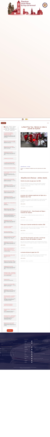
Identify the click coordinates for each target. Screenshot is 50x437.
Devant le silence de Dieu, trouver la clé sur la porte (9, 175)
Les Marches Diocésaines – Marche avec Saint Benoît (9, 310)
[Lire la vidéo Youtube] (34, 139)
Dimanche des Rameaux (8, 233)
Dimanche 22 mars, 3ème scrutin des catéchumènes (9, 259)
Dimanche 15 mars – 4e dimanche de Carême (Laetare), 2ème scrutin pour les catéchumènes (9, 278)
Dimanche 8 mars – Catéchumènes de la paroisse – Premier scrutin (9, 321)
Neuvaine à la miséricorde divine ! (9, 216)
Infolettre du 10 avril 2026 (9, 198)
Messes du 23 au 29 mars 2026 (9, 265)
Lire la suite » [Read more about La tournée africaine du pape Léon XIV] (23, 258)
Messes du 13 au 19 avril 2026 (10, 192)
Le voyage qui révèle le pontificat (8, 163)
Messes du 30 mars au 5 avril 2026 (9, 239)
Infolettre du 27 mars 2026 (9, 244)
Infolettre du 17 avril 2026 (9, 186)
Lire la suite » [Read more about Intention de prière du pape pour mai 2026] (23, 188)
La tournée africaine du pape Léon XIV (30, 252)
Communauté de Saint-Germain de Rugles (8, 346)
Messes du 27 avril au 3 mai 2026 (9, 141)
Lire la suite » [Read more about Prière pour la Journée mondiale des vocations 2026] (23, 230)
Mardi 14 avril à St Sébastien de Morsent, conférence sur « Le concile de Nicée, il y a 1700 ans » (9, 252)
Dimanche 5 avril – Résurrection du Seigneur (9, 205)
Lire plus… (9, 143)
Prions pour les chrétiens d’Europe (8, 170)
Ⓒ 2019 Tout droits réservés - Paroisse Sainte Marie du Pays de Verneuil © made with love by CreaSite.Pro (25, 373)
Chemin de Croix (7, 284)
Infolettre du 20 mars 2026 (9, 270)
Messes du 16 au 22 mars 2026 (9, 290)
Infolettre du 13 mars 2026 (9, 295)
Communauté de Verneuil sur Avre (7, 348)
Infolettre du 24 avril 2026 (9, 152)
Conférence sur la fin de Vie (9, 158)
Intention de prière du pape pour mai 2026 (31, 181)
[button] (28, 347)
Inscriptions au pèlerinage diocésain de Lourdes (9, 229)
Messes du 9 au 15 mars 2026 (9, 329)
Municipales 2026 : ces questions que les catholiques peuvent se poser (9, 302)
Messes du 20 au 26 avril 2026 (10, 181)
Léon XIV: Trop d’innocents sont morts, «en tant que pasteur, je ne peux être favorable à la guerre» (33, 238)
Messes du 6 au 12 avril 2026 (9, 210)
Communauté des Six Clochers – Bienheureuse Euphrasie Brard (11, 350)
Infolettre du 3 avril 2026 (8, 222)
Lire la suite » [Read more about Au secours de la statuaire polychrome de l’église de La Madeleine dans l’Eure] (23, 203)
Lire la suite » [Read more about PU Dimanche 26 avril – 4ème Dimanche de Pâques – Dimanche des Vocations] (23, 217)
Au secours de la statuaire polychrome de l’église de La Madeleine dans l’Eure (9, 133)
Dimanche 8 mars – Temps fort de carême (10, 315)
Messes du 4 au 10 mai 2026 (9, 147)
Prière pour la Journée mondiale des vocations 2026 (33, 224)
